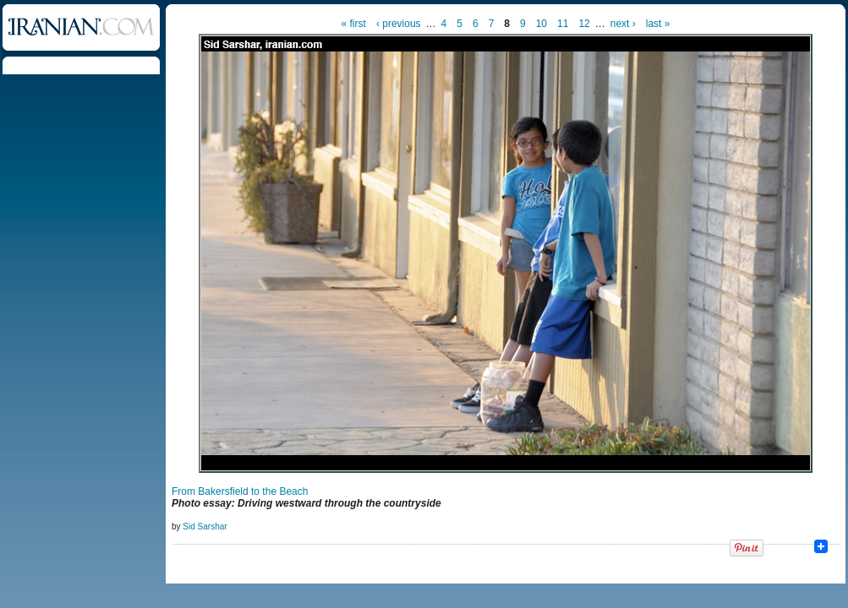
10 (541, 24)
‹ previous (398, 24)
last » (658, 24)
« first (354, 24)
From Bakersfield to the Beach (240, 491)
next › (623, 24)
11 (562, 24)
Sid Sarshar (205, 526)
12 (583, 24)
